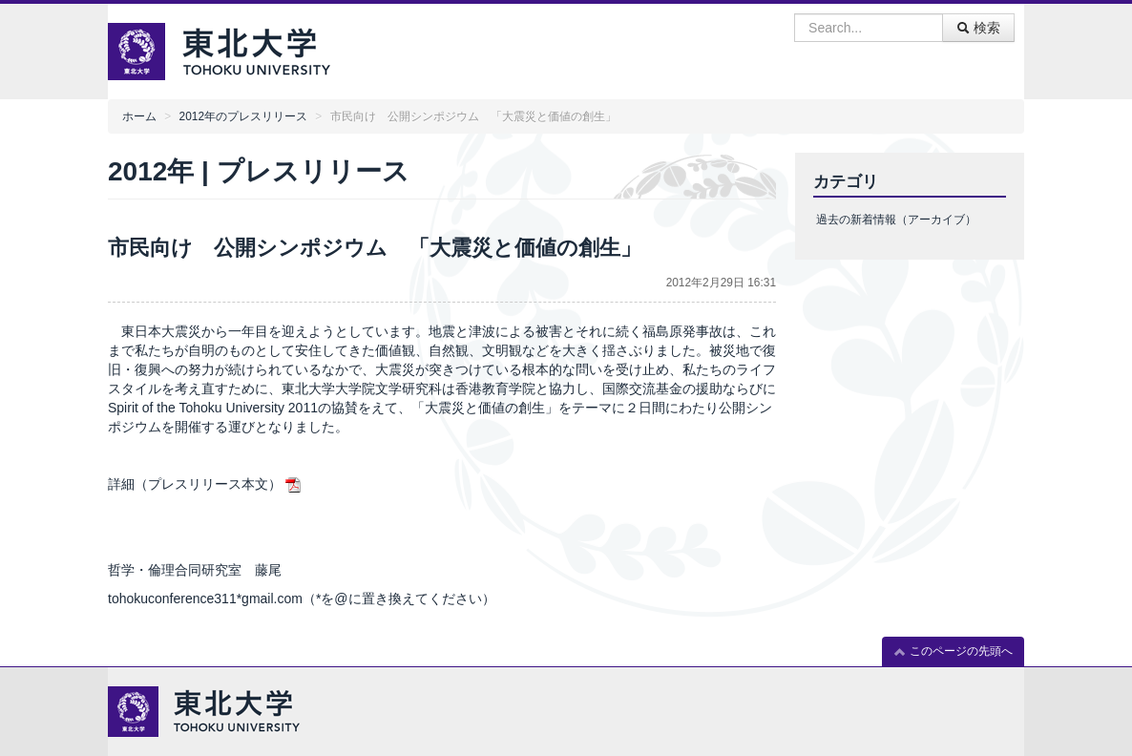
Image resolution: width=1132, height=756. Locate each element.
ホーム (139, 116)
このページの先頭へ (953, 651)
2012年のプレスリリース (243, 116)
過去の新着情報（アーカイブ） (896, 219)
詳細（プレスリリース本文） (195, 484)
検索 (978, 27)
